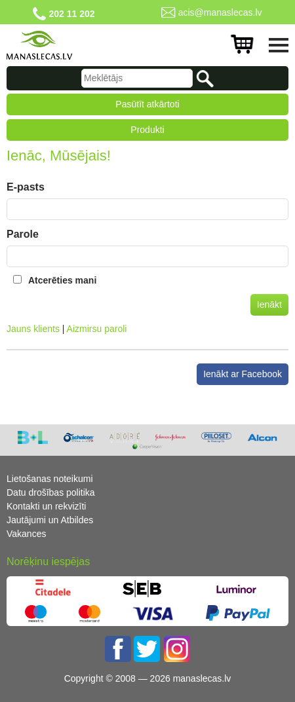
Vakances (26, 533)
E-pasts (26, 187)
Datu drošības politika (51, 492)
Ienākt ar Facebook (242, 374)
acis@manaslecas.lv (220, 12)
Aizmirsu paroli (97, 328)
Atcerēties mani (62, 280)
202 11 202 (71, 14)
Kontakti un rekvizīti (46, 506)
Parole (23, 234)
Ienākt (269, 304)
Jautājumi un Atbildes (50, 520)
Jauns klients (33, 328)
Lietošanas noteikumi (50, 478)
